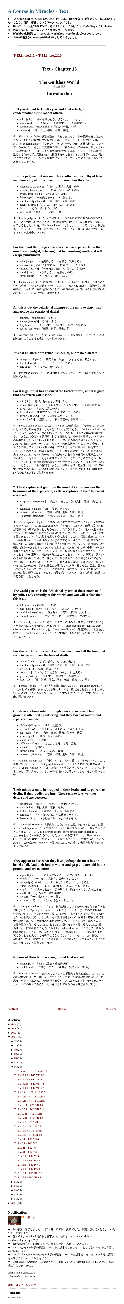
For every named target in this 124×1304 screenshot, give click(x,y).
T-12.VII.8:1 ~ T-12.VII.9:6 (28, 1105)
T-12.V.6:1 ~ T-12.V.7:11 (27, 1143)
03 (15, 1190)
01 (15, 1198)
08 (15, 1058)
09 (15, 1054)
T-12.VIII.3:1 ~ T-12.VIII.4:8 (29, 1083)
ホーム (62, 1008)
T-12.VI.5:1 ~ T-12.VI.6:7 (27, 1126)
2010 (14, 1032)
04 (15, 1186)
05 (15, 1181)
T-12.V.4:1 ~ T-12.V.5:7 (26, 1147)
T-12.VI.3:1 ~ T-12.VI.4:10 (28, 1130)
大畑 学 (30, 1217)
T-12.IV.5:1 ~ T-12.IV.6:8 (27, 1160)
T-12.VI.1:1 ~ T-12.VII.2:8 (28, 1134)
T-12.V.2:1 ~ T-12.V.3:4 (26, 1152)
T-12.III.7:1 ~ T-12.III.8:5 (27, 1177)
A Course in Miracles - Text (38, 11)
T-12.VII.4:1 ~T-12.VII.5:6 (28, 1113)
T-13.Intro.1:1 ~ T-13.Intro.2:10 (37, 55)
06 (15, 1066)
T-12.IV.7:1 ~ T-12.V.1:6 (27, 1156)
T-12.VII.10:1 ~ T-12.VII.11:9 (29, 1100)
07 (15, 1062)
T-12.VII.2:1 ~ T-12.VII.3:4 (28, 1117)
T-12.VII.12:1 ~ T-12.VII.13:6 (29, 1096)
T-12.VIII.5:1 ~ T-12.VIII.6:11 (30, 1079)
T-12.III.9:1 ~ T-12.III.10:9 (28, 1173)
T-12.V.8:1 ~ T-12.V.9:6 (26, 1139)
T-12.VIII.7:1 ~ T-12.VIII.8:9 (29, 1075)
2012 (14, 1024)
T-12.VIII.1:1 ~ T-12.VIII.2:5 (29, 1088)
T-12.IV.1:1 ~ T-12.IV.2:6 (27, 1169)
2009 (14, 1036)
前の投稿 (111, 1008)
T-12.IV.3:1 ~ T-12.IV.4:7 (27, 1164)
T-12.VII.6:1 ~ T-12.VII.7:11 (29, 1109)
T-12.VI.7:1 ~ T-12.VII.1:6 (28, 1122)
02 (15, 1194)
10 (15, 1049)
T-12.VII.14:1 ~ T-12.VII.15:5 (29, 1092)
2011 (14, 1028)
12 (15, 1041)
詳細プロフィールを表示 (22, 1285)
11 (15, 1045)
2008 (14, 1203)
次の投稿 (13, 1008)
